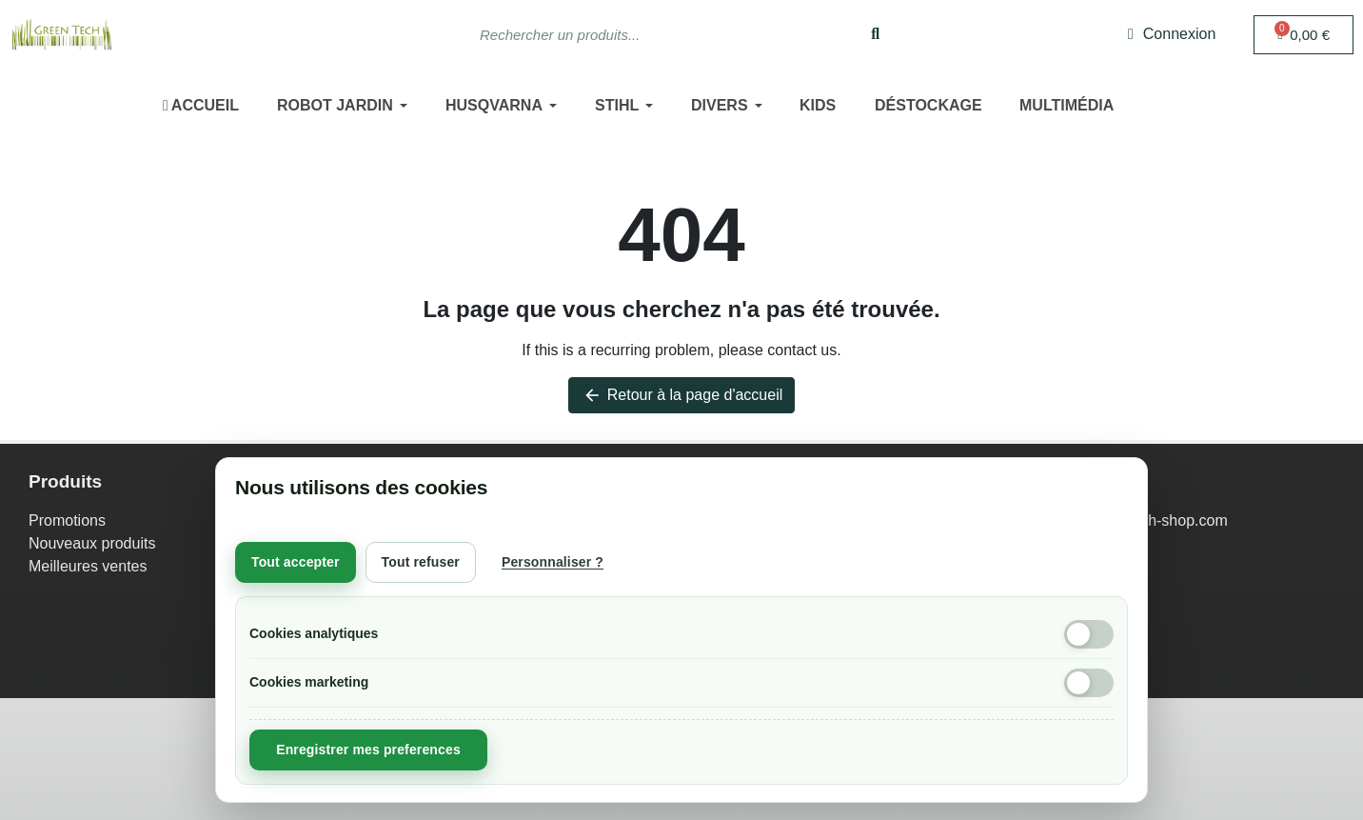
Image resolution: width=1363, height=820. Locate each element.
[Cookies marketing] (1089, 683)
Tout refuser (421, 562)
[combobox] (647, 34)
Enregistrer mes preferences (368, 749)
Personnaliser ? (552, 562)
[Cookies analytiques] (1089, 634)
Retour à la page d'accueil (682, 395)
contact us (802, 350)
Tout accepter (295, 562)
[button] (1303, 34)
